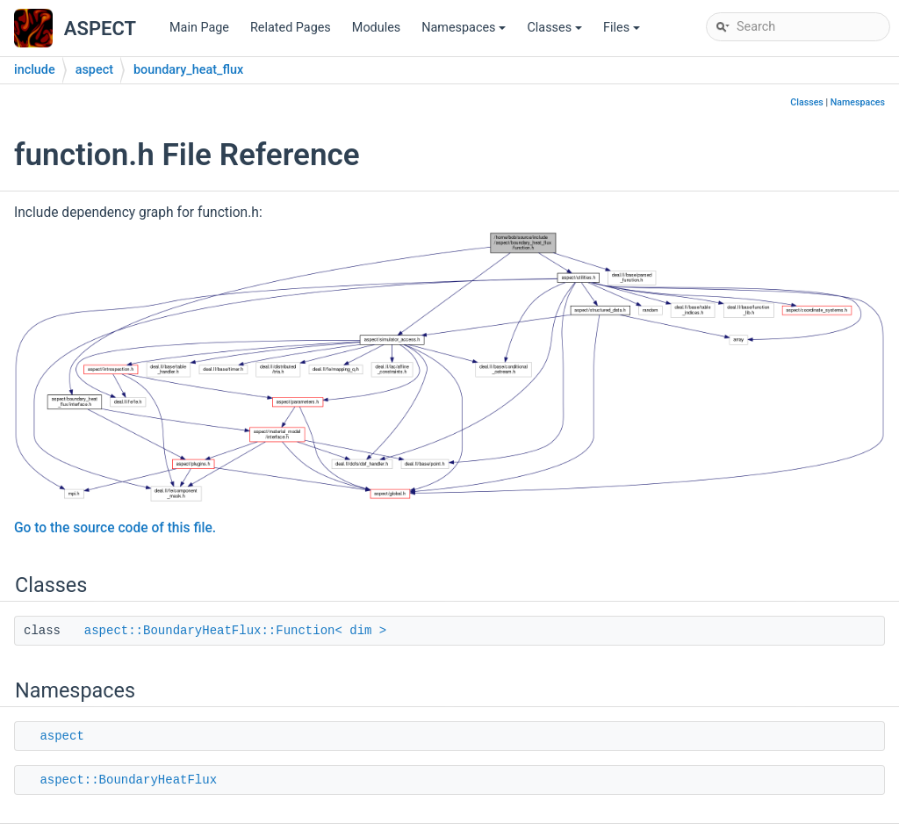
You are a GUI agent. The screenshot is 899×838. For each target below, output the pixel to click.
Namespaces (464, 32)
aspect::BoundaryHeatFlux (128, 780)
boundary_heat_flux (188, 69)
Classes (556, 32)
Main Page (199, 27)
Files (623, 32)
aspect (94, 69)
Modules (376, 27)
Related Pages (290, 27)
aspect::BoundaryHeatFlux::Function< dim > (235, 631)
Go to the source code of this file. (115, 528)
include (34, 69)
